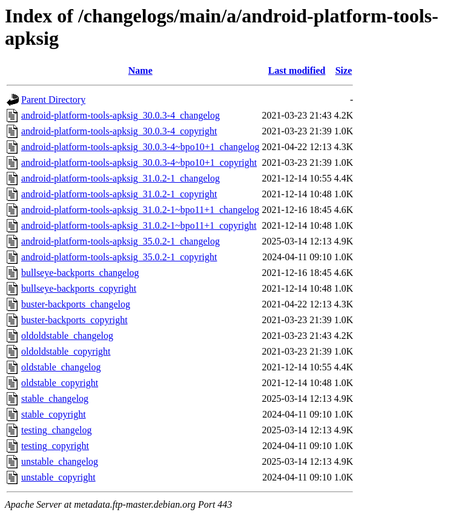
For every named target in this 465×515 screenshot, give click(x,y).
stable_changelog (54, 398)
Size (343, 70)
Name (140, 70)
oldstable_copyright (59, 383)
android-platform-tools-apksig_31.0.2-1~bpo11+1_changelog (140, 210)
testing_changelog (56, 430)
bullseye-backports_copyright (78, 288)
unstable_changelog (59, 461)
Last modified (297, 70)
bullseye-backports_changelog (80, 272)
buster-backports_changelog (75, 304)
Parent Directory (53, 99)
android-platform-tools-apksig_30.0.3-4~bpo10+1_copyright (139, 162)
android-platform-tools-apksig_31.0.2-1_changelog (120, 178)
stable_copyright (53, 414)
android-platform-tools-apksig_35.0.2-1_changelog (120, 241)
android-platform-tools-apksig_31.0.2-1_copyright (119, 194)
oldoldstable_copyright (66, 351)
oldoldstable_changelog (67, 335)
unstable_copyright (58, 477)
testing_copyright (55, 446)
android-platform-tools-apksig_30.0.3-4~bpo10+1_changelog (140, 147)
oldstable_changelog (61, 367)
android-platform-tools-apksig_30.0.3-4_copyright (119, 131)
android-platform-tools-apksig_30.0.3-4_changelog (120, 115)
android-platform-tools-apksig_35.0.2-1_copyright (119, 257)
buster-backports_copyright (74, 320)
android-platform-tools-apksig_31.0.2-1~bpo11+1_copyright (139, 225)
